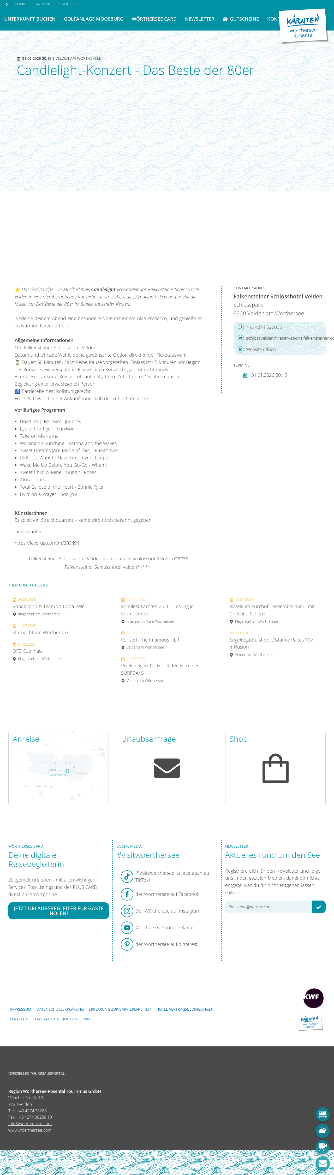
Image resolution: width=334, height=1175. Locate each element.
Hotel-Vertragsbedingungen (185, 1009)
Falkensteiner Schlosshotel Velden (65, 558)
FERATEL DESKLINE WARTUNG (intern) (44, 1018)
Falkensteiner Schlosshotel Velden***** (145, 558)
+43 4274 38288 (32, 1111)
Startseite (15, 3)
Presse (90, 1018)
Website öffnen (257, 349)
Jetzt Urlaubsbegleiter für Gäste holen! (59, 911)
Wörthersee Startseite (57, 3)
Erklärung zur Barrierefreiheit (120, 1009)
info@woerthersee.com (30, 1123)
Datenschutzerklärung (60, 1009)
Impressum (20, 1009)
